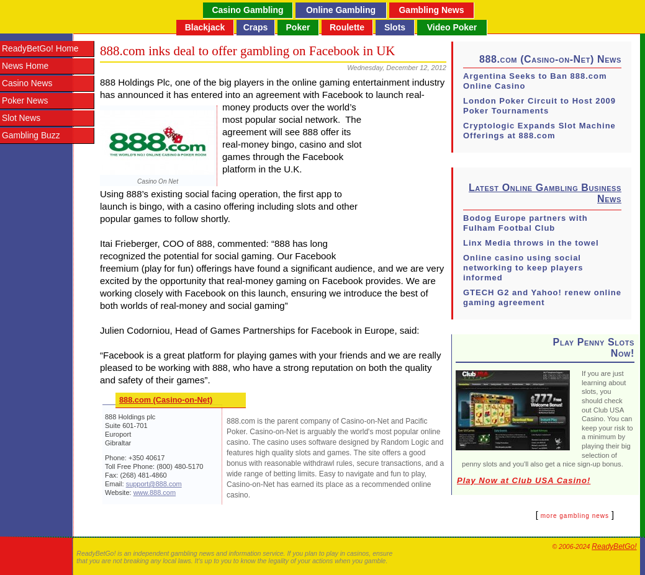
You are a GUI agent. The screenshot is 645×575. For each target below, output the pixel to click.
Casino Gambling (247, 10)
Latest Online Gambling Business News (545, 193)
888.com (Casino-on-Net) (165, 399)
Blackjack (205, 27)
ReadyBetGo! (614, 546)
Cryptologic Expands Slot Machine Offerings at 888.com (539, 130)
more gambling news (575, 515)
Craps (255, 27)
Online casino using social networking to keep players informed (523, 267)
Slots (394, 27)
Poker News (25, 100)
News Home (25, 66)
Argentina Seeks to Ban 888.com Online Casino (535, 81)
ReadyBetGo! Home (40, 48)
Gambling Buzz (31, 135)
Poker (298, 27)
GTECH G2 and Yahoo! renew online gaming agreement (542, 297)
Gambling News (431, 10)
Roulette (347, 27)
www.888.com (154, 492)
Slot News (21, 118)
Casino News (27, 83)
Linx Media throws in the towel (531, 242)
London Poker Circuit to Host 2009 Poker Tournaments (539, 105)
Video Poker (452, 27)
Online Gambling (341, 10)
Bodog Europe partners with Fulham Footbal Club (525, 223)
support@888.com (154, 484)
